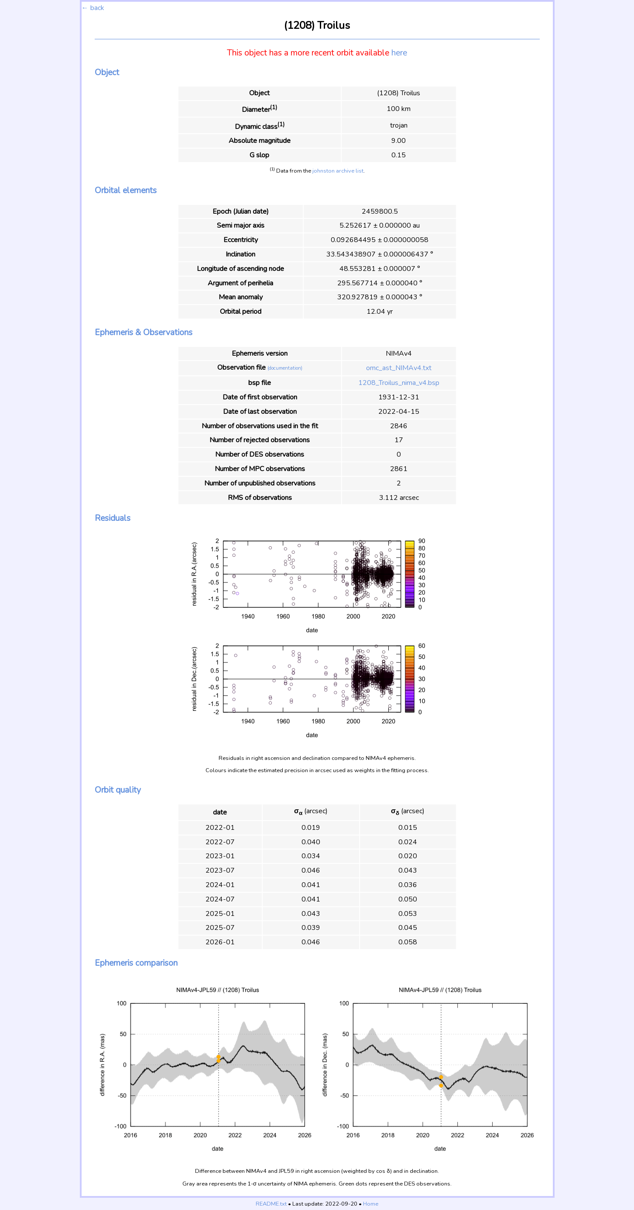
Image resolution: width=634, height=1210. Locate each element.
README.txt (271, 1204)
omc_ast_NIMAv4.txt (399, 368)
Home (370, 1204)
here (399, 53)
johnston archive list (337, 171)
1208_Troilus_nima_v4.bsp (398, 383)
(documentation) (284, 368)
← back (93, 8)
